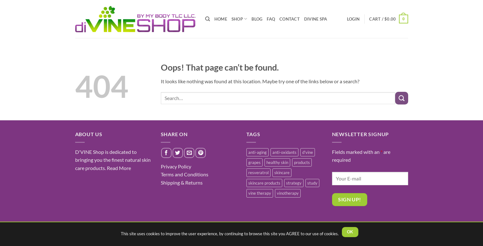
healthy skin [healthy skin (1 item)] (277, 162)
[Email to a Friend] (189, 153)
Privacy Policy (176, 166)
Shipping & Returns (182, 183)
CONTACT (289, 19)
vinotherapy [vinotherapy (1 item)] (288, 193)
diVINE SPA (315, 19)
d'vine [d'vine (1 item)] (307, 152)
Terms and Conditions (184, 174)
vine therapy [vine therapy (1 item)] (259, 193)
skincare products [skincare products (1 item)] (264, 183)
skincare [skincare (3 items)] (282, 172)
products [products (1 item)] (302, 162)
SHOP (239, 19)
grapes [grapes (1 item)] (254, 162)
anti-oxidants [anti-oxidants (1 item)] (284, 152)
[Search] (207, 19)
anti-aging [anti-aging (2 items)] (257, 152)
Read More (119, 168)
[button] (388, 19)
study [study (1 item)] (312, 183)
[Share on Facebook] (166, 153)
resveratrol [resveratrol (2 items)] (258, 172)
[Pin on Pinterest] (200, 153)
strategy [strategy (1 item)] (294, 183)
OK (350, 232)
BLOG (256, 19)
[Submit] (401, 98)
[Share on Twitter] (178, 153)
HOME (220, 19)
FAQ (271, 19)
